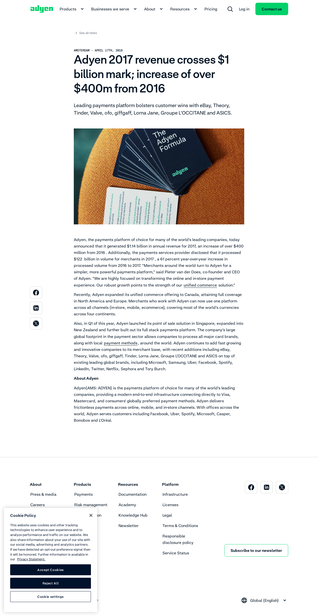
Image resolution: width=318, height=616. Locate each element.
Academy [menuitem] (127, 504)
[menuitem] (230, 9)
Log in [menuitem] (244, 8)
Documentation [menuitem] (133, 494)
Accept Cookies (50, 570)
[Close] (90, 515)
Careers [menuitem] (37, 504)
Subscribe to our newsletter (256, 550)
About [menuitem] (154, 9)
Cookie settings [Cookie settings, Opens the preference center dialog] (50, 597)
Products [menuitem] (72, 9)
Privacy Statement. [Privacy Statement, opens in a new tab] (31, 559)
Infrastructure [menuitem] (175, 494)
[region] (50, 560)
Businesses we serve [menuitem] (114, 9)
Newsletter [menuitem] (129, 525)
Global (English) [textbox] (264, 600)
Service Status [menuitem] (175, 552)
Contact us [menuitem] (272, 8)
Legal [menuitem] (167, 515)
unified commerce (200, 285)
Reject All (50, 583)
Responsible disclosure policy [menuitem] (178, 539)
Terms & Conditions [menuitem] (180, 525)
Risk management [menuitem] (90, 504)
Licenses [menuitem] (170, 504)
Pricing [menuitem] (210, 8)
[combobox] (264, 600)
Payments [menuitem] (83, 494)
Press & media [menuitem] (43, 494)
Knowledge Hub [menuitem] (133, 515)
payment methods (120, 342)
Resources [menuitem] (184, 9)
